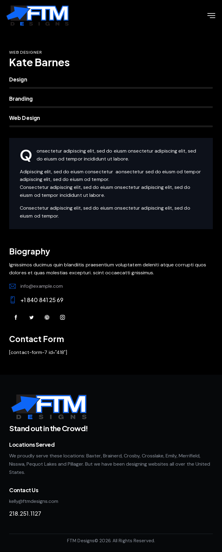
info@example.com (41, 286)
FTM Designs (81, 541)
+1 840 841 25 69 (42, 299)
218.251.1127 (25, 513)
